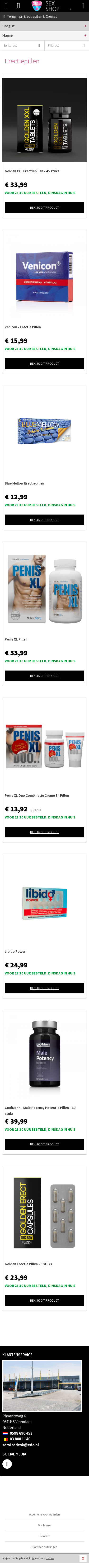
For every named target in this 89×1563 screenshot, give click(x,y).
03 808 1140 (16, 1439)
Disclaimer (44, 1525)
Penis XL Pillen (16, 639)
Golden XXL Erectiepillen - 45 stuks (32, 171)
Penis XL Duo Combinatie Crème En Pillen (37, 795)
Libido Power (15, 951)
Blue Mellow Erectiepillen (24, 483)
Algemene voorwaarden (44, 1514)
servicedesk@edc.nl (20, 1444)
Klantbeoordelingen (44, 1547)
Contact (44, 1536)
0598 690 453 (17, 1433)
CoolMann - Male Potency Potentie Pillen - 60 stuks (40, 1110)
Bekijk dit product (44, 207)
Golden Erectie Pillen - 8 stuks (28, 1264)
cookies (50, 1558)
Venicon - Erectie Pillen (23, 327)
